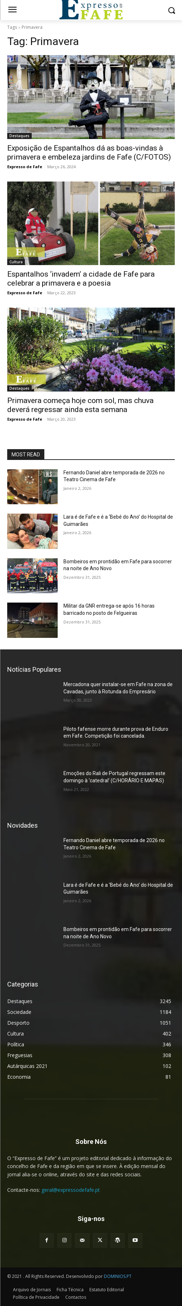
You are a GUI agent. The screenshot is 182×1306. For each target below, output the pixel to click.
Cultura (16, 261)
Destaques (19, 135)
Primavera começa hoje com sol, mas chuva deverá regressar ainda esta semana (80, 405)
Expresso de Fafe (24, 166)
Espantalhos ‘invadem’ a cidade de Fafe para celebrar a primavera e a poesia (81, 278)
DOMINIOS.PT (118, 1276)
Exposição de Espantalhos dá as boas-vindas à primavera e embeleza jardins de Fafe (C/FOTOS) (89, 152)
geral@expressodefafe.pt (70, 1189)
